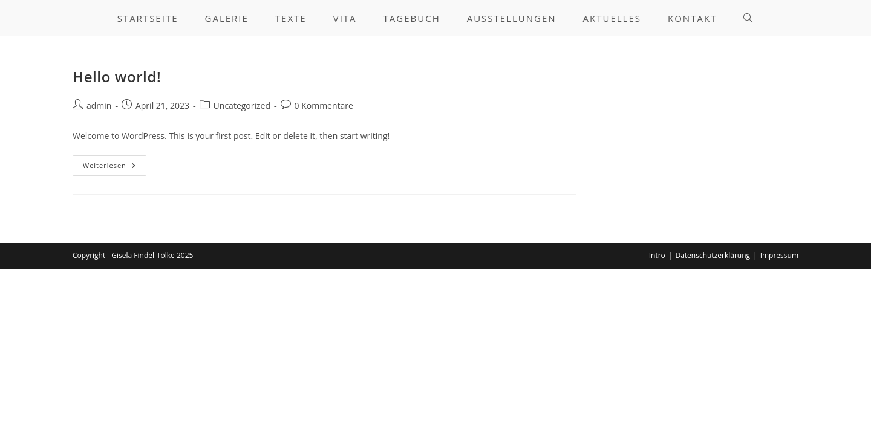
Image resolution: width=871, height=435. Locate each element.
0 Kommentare (324, 105)
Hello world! (117, 76)
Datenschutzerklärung (712, 255)
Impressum (779, 255)
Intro (657, 255)
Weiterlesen (114, 168)
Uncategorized (242, 105)
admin (98, 105)
